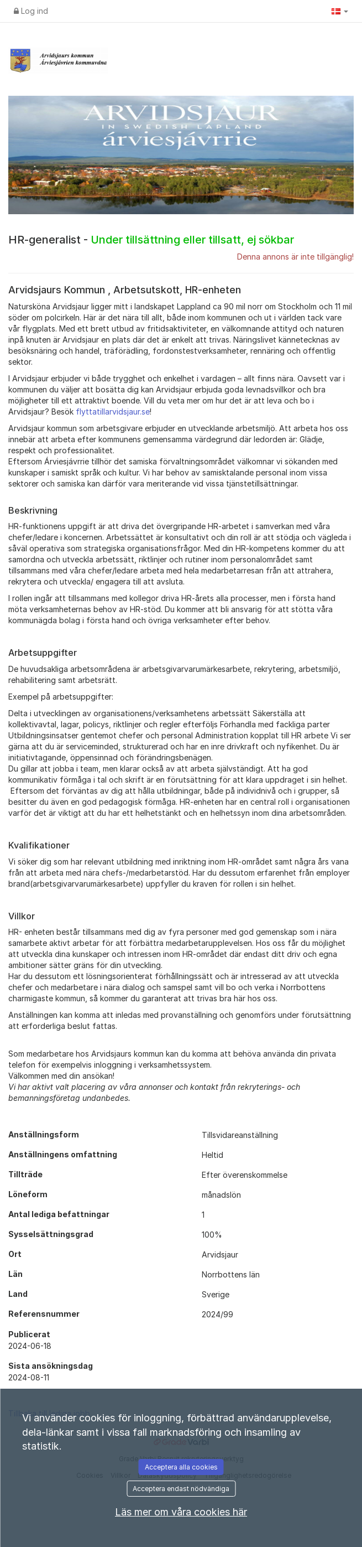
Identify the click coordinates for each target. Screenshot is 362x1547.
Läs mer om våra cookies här (181, 1512)
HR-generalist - (151, 240)
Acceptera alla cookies (181, 1467)
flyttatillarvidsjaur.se (113, 411)
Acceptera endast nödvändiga (181, 1488)
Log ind (31, 10)
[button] (340, 11)
